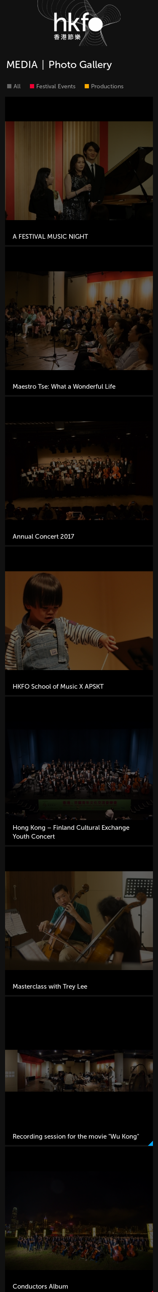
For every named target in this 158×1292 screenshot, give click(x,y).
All (17, 86)
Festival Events (55, 86)
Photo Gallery (80, 64)
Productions (107, 86)
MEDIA (21, 64)
